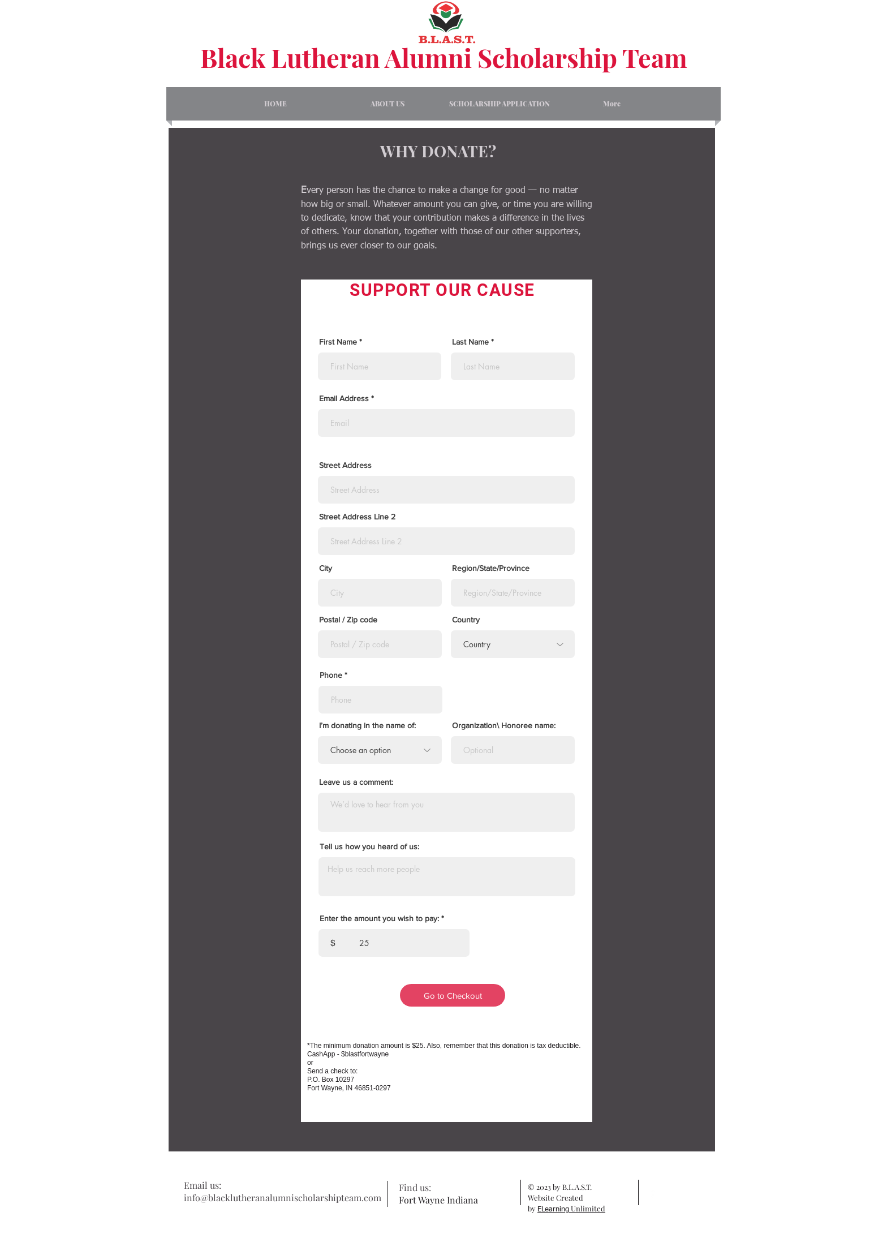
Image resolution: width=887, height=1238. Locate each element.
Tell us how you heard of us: (369, 846)
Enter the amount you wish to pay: (379, 918)
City (325, 568)
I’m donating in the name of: (367, 725)
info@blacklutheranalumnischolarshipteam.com (282, 1197)
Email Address (344, 398)
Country (466, 620)
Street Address (345, 465)
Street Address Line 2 (357, 517)
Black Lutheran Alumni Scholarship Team (443, 57)
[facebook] (652, 1192)
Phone (331, 675)
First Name (338, 342)
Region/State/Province (490, 568)
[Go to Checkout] (452, 995)
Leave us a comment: (356, 782)
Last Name (470, 342)
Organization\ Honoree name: (504, 725)
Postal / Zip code (348, 620)
